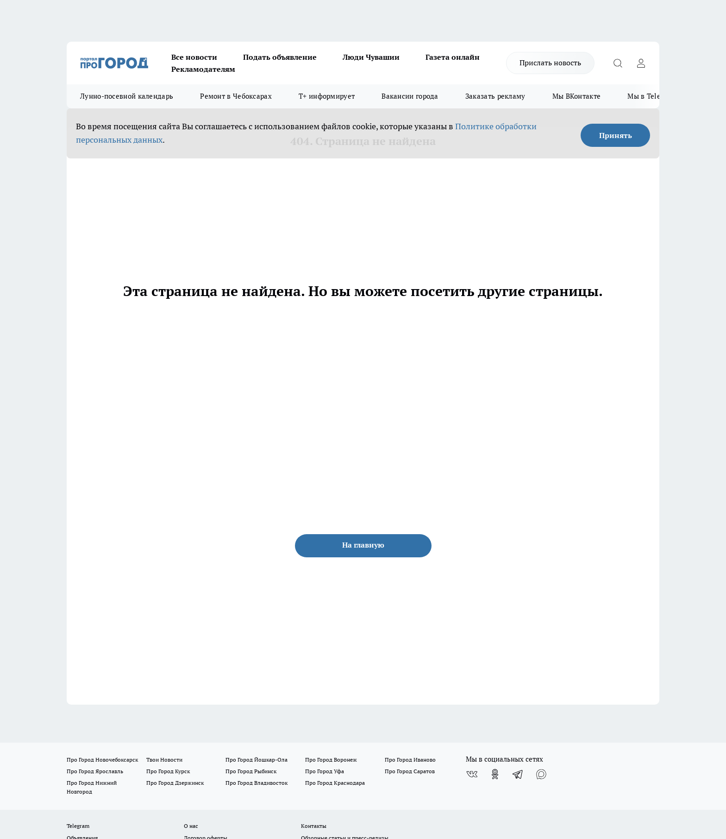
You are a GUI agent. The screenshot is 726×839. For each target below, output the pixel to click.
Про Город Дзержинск (175, 782)
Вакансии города (410, 96)
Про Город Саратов (410, 771)
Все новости (194, 57)
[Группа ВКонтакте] (471, 774)
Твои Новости (164, 759)
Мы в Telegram (652, 96)
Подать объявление (280, 57)
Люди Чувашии (371, 57)
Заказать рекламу (495, 96)
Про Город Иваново (410, 759)
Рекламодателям (203, 69)
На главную (363, 544)
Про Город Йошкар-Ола (256, 759)
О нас (191, 825)
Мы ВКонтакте (576, 96)
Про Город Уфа (324, 771)
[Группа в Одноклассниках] (495, 774)
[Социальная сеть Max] (541, 774)
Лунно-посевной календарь (126, 96)
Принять (615, 135)
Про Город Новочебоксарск (102, 759)
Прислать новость (550, 62)
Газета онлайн (453, 57)
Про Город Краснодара (335, 782)
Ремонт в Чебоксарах (236, 96)
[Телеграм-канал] (518, 774)
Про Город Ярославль (95, 771)
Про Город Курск (168, 771)
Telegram (78, 825)
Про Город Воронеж (331, 759)
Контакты (313, 825)
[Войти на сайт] (641, 63)
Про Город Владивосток (256, 782)
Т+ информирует (327, 96)
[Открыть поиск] (617, 63)
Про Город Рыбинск (250, 771)
